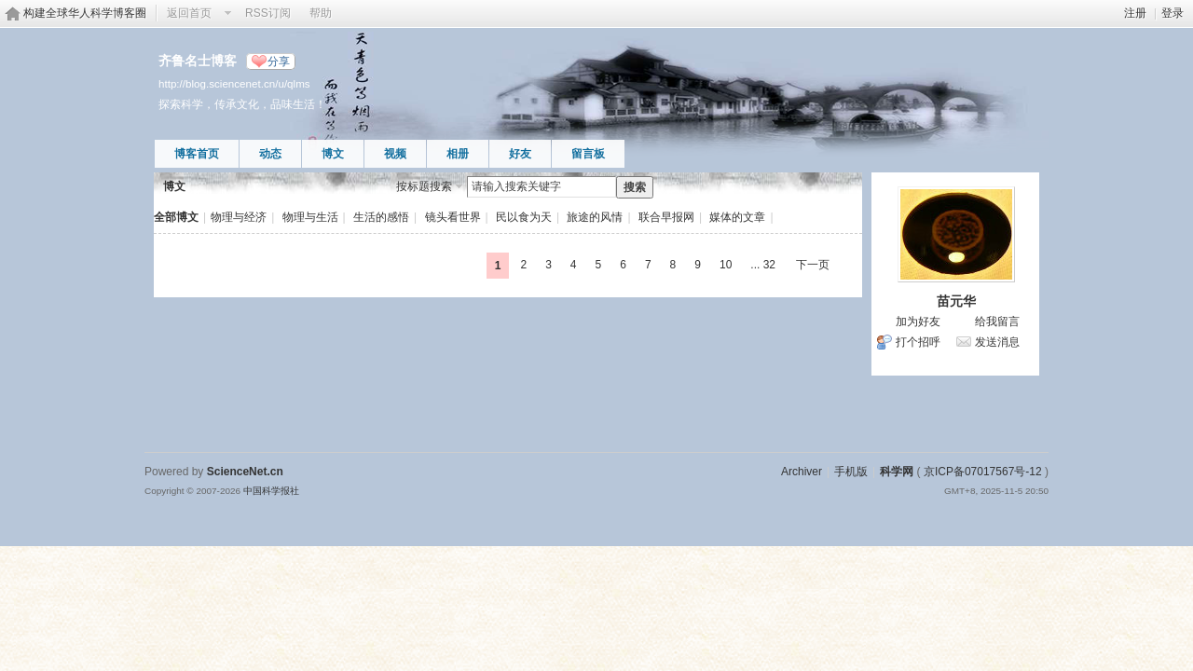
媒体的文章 (737, 217)
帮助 (320, 13)
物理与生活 (310, 217)
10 (726, 264)
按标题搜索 (424, 186)
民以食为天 (524, 217)
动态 (270, 153)
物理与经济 (239, 217)
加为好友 (918, 321)
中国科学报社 (271, 491)
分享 (278, 61)
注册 (1135, 13)
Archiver (801, 471)
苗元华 (956, 301)
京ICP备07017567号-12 (983, 471)
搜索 (635, 187)
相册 (457, 153)
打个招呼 (918, 342)
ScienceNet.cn (245, 471)
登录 (1172, 13)
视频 (395, 153)
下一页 (813, 264)
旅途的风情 (595, 217)
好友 (520, 153)
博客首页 (196, 153)
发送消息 (997, 342)
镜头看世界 (453, 217)
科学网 (896, 471)
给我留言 (997, 321)
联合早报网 (666, 217)
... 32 (762, 264)
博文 (333, 153)
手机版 (851, 471)
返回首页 (189, 13)
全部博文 (176, 217)
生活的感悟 (381, 217)
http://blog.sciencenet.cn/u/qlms (234, 83)
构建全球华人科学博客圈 (84, 13)
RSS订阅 (268, 13)
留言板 (588, 153)
